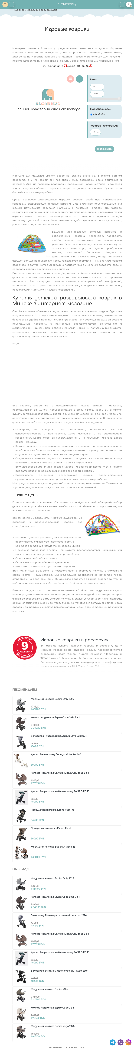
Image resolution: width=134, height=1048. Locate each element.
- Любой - (99, 114)
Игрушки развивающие (42, 10)
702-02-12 (52, 66)
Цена (93, 79)
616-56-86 (77, 66)
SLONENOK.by (67, 4)
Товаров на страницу (104, 125)
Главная (19, 10)
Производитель (100, 109)
